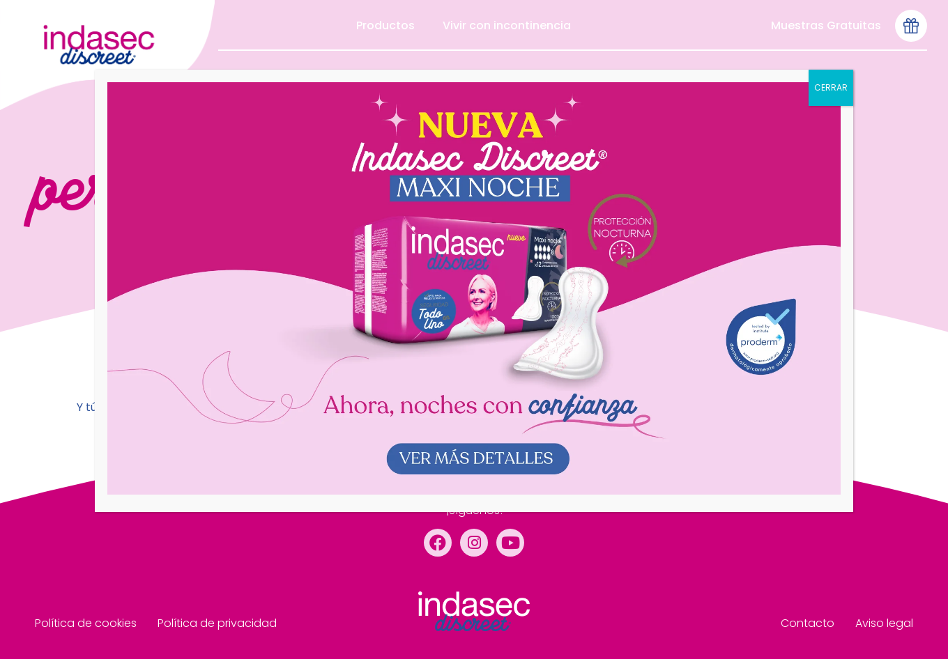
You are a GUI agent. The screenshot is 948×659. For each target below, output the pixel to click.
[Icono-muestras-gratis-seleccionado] (911, 26)
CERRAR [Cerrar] (831, 87)
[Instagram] (474, 543)
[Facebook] (438, 543)
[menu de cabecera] (107, 55)
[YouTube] (510, 543)
